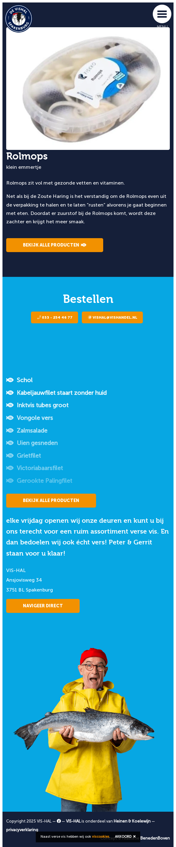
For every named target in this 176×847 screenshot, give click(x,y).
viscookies (100, 837)
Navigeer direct (43, 606)
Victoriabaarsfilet (34, 468)
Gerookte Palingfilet (39, 480)
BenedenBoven (155, 838)
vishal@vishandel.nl (112, 317)
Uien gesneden (32, 443)
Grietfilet (23, 455)
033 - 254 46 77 (55, 317)
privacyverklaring (22, 829)
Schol (19, 380)
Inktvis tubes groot (37, 405)
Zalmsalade (26, 430)
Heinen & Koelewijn (132, 821)
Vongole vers (29, 417)
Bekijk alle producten (54, 245)
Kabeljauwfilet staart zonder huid (56, 392)
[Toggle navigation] (162, 14)
